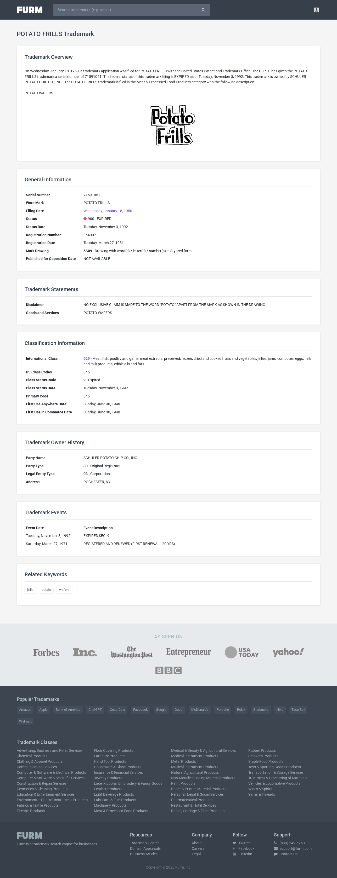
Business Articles (144, 854)
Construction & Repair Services (41, 783)
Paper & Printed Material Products (198, 789)
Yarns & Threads (261, 794)
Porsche (223, 710)
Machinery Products (110, 805)
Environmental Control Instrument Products (52, 800)
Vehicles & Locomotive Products (274, 783)
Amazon (25, 710)
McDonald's (200, 710)
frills (30, 590)
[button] (316, 10)
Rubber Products (262, 750)
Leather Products (108, 789)
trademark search (46, 844)
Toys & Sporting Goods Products (274, 767)
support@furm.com (293, 848)
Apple (43, 710)
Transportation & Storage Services (276, 772)
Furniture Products (109, 756)
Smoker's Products (263, 756)
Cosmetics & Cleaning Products (42, 789)
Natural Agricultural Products (195, 772)
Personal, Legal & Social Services (197, 794)
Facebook (140, 710)
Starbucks (260, 710)
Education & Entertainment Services (46, 794)
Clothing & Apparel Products (40, 761)
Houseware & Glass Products (117, 767)
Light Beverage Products (114, 794)
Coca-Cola (117, 710)
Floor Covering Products (113, 750)
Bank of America (68, 710)
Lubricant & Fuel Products (115, 800)
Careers (198, 848)
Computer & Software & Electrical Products (51, 772)
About (197, 843)
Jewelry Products (108, 778)
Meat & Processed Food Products (121, 811)
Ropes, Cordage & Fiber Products (197, 811)
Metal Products (183, 761)
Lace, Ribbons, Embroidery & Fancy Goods (128, 783)
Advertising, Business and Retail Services (49, 750)
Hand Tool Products (110, 761)
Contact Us (285, 854)
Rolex (241, 710)
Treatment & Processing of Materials (277, 778)
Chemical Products (32, 756)
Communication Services (37, 767)
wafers (64, 590)
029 (86, 358)
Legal (196, 854)
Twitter (241, 843)
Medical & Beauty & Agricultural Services (203, 750)
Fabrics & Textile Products (38, 805)
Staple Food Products (265, 761)
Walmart (25, 721)
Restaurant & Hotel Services (193, 805)
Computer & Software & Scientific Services (51, 778)
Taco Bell (298, 710)
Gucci (179, 710)
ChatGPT (95, 710)
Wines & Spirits (260, 789)
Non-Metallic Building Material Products (203, 778)
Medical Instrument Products (194, 756)
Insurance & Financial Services (118, 772)
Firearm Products (31, 811)
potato (46, 590)
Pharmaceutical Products (191, 800)
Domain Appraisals (145, 848)
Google (161, 710)
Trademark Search (145, 843)
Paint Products (183, 783)
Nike (280, 710)
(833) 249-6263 (289, 843)
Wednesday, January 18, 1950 (107, 211)
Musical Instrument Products (194, 767)
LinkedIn (242, 854)
